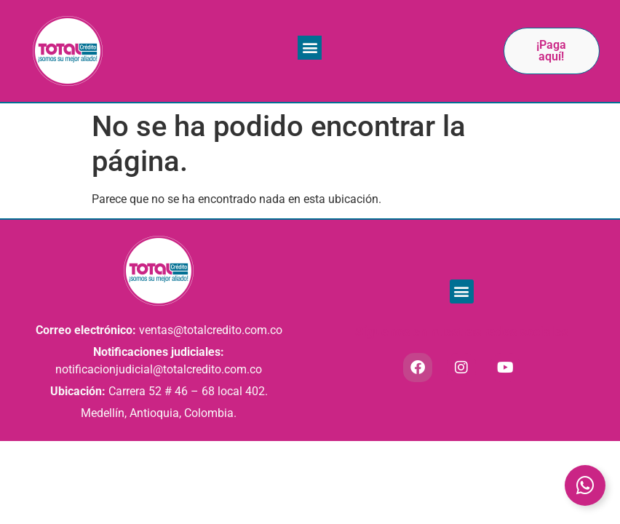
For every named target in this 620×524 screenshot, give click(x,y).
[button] (310, 48)
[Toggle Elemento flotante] (585, 485)
